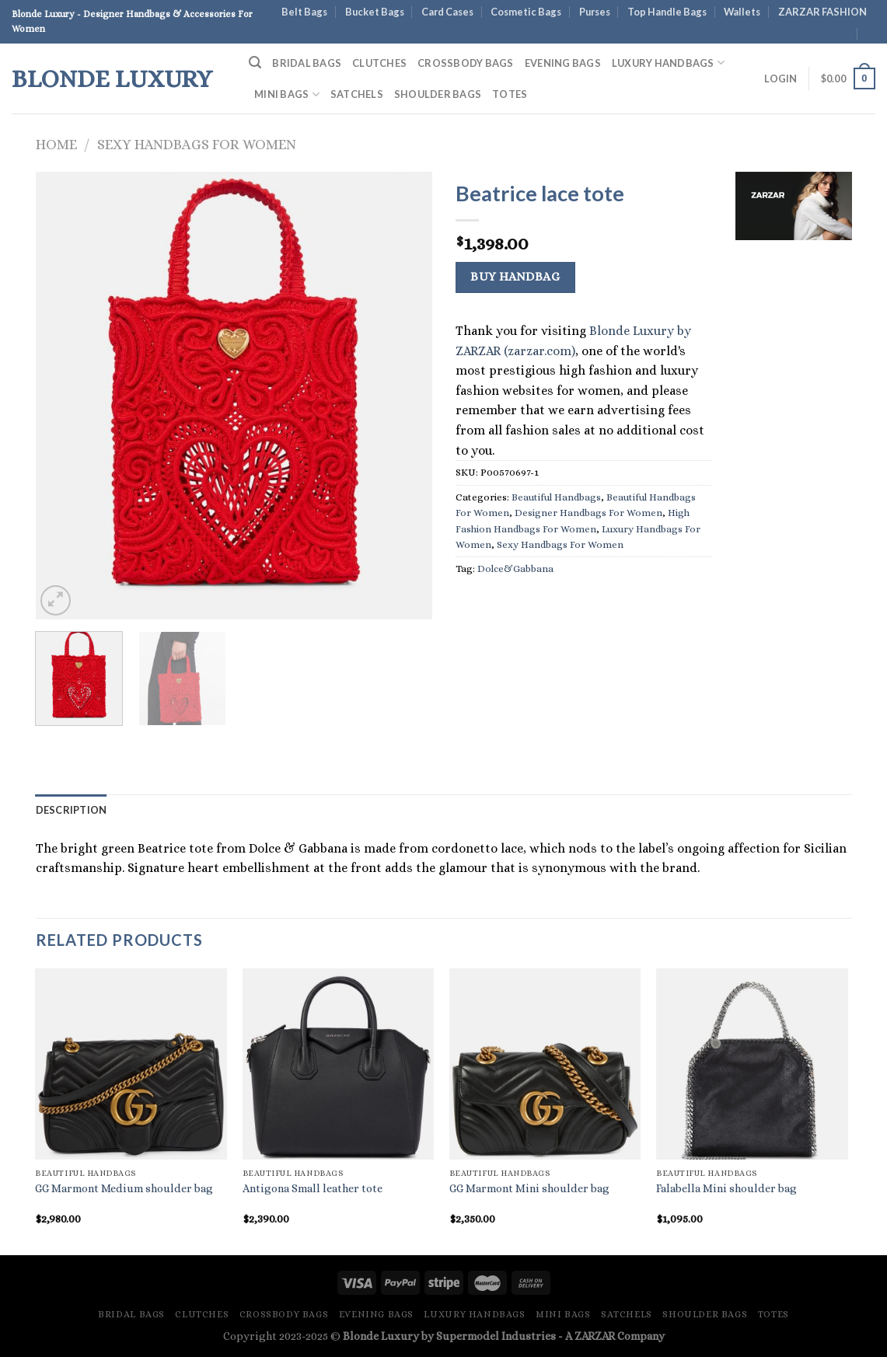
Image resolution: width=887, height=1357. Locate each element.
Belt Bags (304, 11)
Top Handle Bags (667, 11)
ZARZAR (594, 1336)
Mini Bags (287, 94)
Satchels (356, 94)
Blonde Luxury (112, 78)
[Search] (255, 62)
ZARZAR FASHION (822, 11)
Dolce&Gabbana (515, 568)
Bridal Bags (306, 63)
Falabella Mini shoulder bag (726, 1188)
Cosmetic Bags (526, 11)
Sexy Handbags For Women (196, 144)
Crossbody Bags (465, 63)
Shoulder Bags (437, 94)
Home (56, 144)
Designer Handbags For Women (588, 512)
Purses (594, 11)
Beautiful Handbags (556, 497)
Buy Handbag (515, 277)
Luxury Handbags (668, 62)
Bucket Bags (374, 11)
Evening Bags (563, 63)
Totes (509, 94)
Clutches (379, 63)
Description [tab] (71, 810)
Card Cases (447, 11)
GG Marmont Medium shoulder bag (124, 1188)
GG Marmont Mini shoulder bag (529, 1188)
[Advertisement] (793, 490)
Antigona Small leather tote (312, 1188)
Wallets (742, 11)
